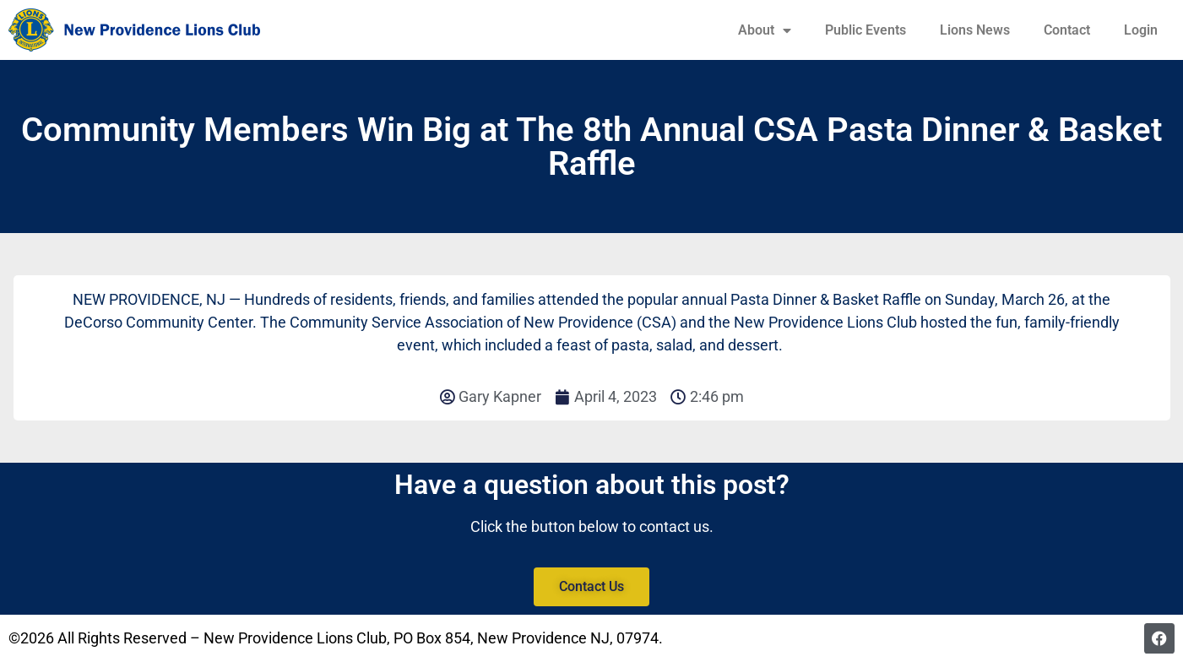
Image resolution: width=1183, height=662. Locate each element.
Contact (1067, 30)
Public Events (865, 30)
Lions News (975, 30)
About (764, 30)
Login (1141, 30)
